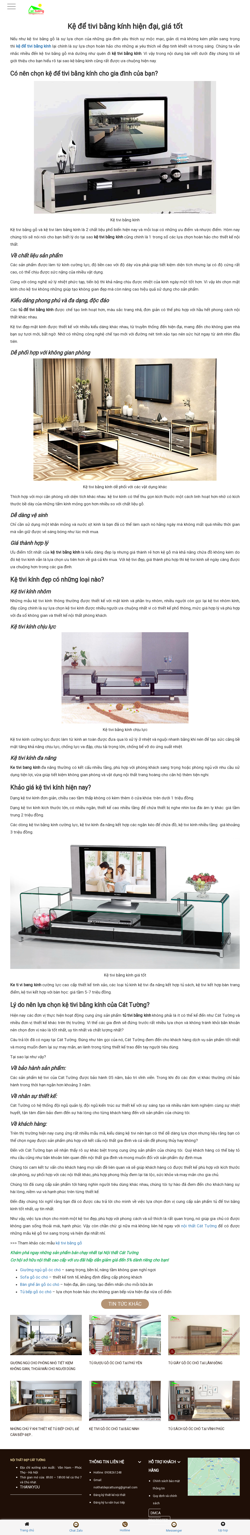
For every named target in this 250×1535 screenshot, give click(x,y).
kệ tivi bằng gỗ (69, 1242)
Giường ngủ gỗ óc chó (40, 1269)
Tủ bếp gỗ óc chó (36, 1291)
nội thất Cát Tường (199, 1225)
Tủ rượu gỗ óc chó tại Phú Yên (115, 1363)
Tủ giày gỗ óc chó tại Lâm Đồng (195, 1363)
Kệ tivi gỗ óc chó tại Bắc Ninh (114, 1429)
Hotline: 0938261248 (108, 1472)
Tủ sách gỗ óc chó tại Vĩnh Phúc (196, 1429)
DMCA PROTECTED (158, 1517)
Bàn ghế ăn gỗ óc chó (39, 1284)
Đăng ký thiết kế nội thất (109, 1495)
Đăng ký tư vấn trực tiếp (109, 1502)
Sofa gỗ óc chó (34, 1277)
